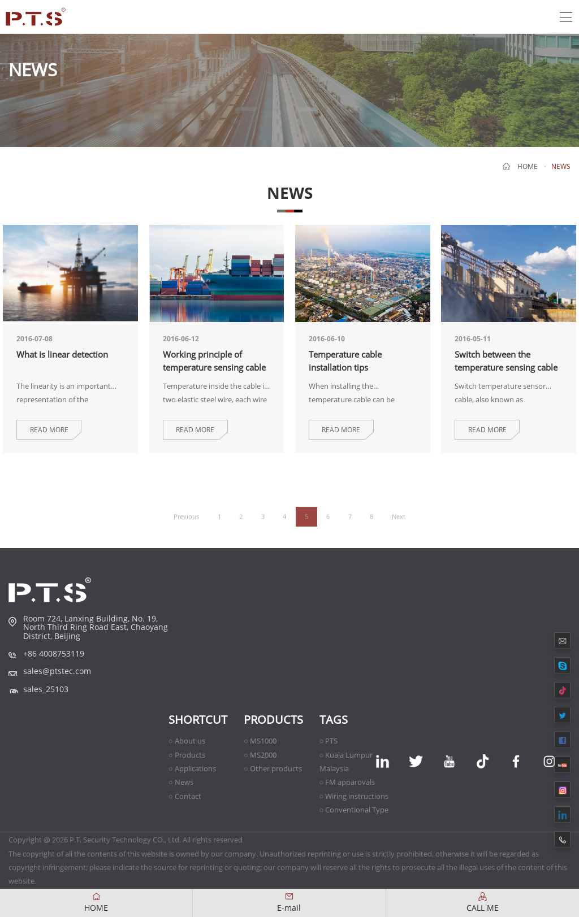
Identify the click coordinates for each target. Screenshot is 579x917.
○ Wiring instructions (354, 796)
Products (273, 719)
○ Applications (192, 768)
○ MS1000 (260, 741)
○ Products (186, 755)
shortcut (197, 719)
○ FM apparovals (347, 782)
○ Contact (184, 796)
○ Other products (273, 768)
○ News (180, 782)
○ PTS (328, 741)
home (527, 166)
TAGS (333, 719)
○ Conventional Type (354, 810)
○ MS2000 (260, 755)
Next (398, 525)
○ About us (186, 741)
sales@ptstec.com (57, 671)
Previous (186, 525)
